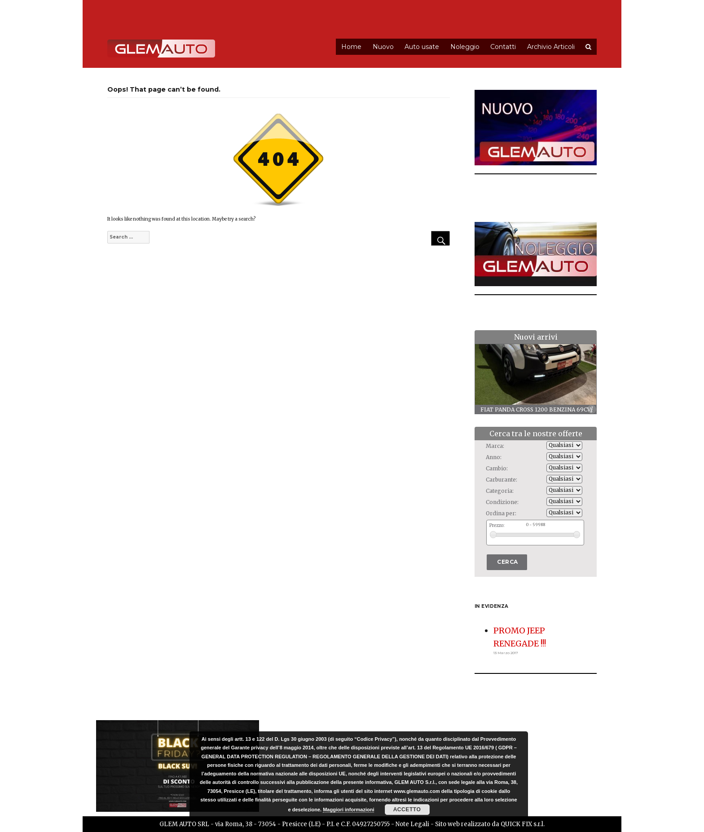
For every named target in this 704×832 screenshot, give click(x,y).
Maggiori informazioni (348, 809)
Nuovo (383, 47)
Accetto (407, 809)
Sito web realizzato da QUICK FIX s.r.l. (490, 824)
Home (351, 47)
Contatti (503, 47)
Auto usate (422, 47)
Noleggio (465, 47)
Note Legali (412, 824)
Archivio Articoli (551, 47)
